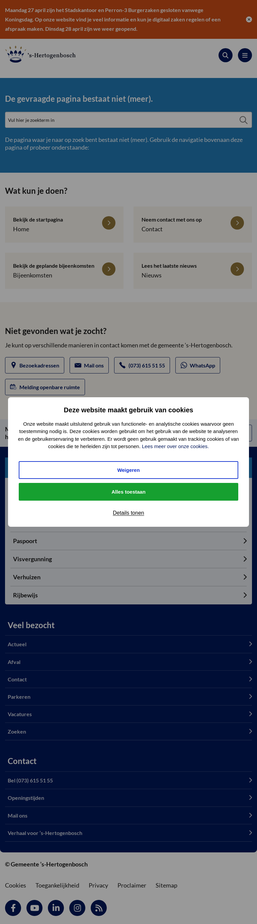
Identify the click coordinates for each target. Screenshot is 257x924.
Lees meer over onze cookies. (175, 446)
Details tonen (128, 513)
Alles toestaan (128, 492)
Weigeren (128, 470)
